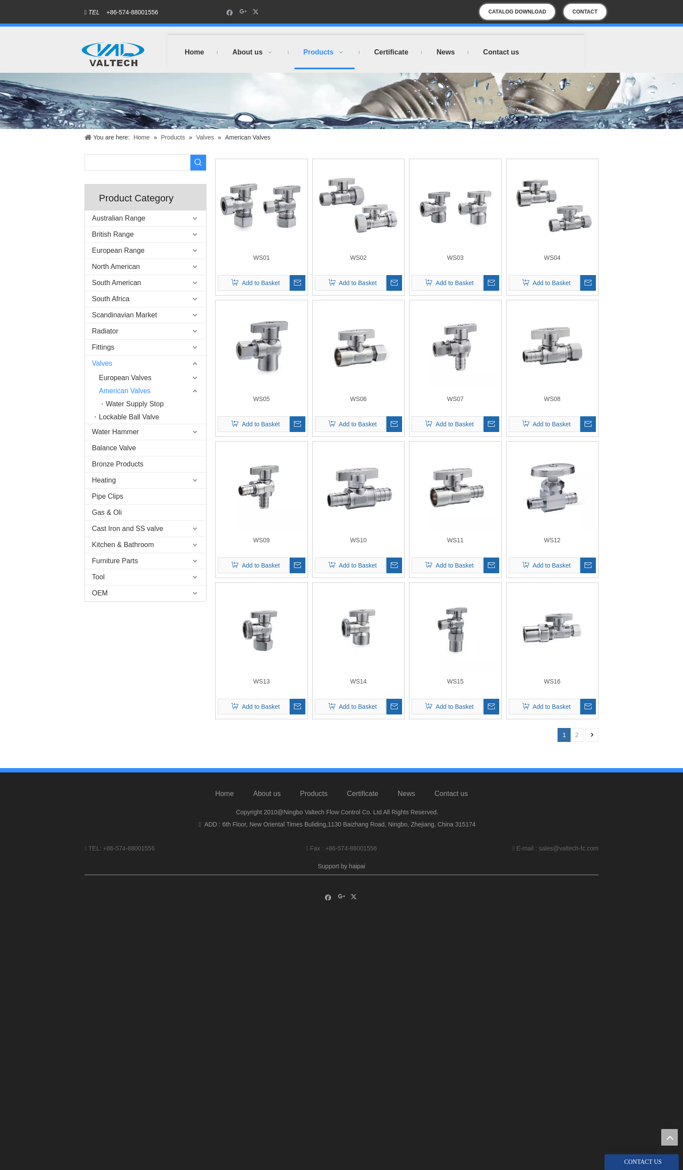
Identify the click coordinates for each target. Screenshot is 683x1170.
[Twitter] (256, 12)
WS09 (261, 540)
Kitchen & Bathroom (123, 544)
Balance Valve (114, 448)
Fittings (103, 347)
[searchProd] (137, 162)
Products (314, 793)
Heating (104, 480)
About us (267, 793)
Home (224, 793)
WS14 (358, 681)
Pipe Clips (107, 496)
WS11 (455, 540)
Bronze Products (117, 464)
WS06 (358, 398)
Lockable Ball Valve (129, 417)
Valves (102, 363)
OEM (100, 593)
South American (116, 282)
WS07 (455, 398)
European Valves (125, 377)
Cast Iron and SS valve (127, 528)
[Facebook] (229, 12)
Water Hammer (115, 431)
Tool (98, 577)
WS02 (358, 257)
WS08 (552, 398)
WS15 (455, 681)
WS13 (261, 681)
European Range (118, 250)
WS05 (261, 398)
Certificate (362, 793)
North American (116, 266)
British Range (113, 234)
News (406, 793)
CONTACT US (585, 14)
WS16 (552, 681)
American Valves (125, 391)
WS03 (455, 257)
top (669, 1137)
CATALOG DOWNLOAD (517, 12)
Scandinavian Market (124, 315)
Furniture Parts (115, 561)
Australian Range (118, 218)
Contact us (450, 793)
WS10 (358, 540)
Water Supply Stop (135, 404)
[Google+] (243, 12)
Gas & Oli (107, 512)
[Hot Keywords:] (198, 162)
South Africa (110, 299)
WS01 (261, 257)
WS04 (552, 257)
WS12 (552, 540)
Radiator (105, 331)
